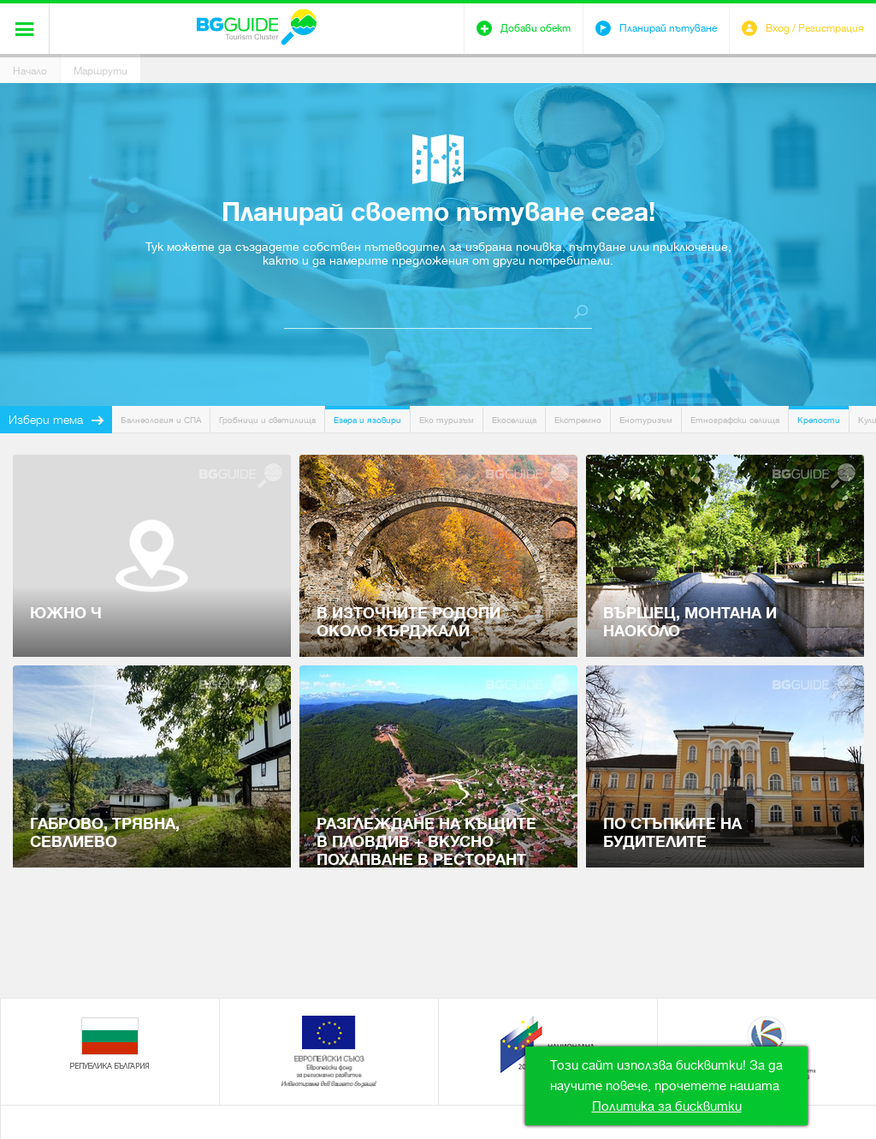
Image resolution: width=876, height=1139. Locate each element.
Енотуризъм (645, 420)
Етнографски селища (734, 420)
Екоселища (514, 420)
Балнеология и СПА (161, 420)
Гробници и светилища (267, 420)
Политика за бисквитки (667, 1106)
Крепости (818, 420)
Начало (30, 71)
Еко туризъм (446, 420)
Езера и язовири (367, 420)
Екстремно (577, 420)
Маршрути (100, 71)
